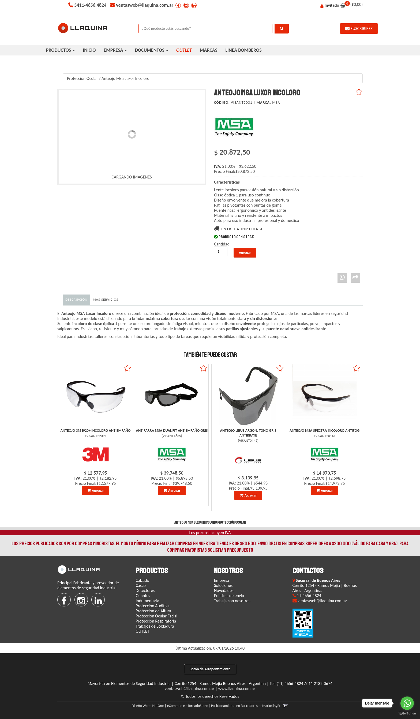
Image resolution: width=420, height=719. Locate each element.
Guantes (143, 595)
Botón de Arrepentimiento (210, 669)
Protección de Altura (153, 610)
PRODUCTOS (60, 50)
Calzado (142, 580)
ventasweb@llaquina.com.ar (189, 688)
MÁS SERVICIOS (105, 299)
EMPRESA (115, 50)
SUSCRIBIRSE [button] (359, 28)
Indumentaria (147, 600)
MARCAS (209, 50)
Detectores (145, 590)
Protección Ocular (82, 78)
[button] (285, 705)
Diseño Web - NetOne (148, 705)
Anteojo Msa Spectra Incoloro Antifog (324, 430)
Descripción (76, 299)
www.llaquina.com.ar (236, 688)
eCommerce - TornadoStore (187, 705)
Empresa (221, 580)
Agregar (98, 490)
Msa (276, 102)
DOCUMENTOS (151, 50)
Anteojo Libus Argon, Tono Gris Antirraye (248, 433)
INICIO (89, 50)
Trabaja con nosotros (232, 600)
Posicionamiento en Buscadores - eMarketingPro (247, 705)
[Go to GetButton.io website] (407, 713)
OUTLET (142, 631)
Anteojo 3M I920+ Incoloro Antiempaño (96, 430)
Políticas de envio (229, 595)
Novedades (223, 590)
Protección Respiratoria (156, 621)
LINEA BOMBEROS (243, 50)
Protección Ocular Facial (157, 616)
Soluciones (223, 585)
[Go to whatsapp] (407, 703)
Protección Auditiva (153, 605)
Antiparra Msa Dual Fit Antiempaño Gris (172, 430)
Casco (141, 585)
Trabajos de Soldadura (155, 626)
